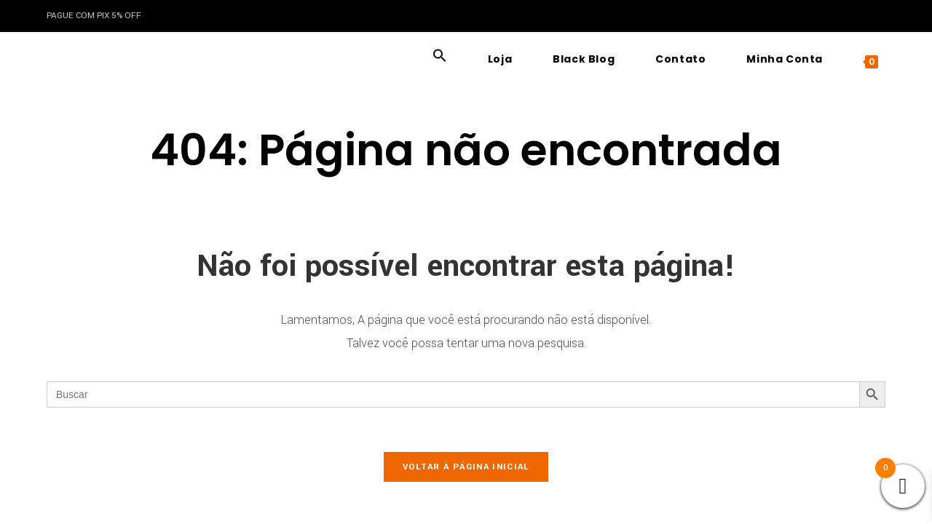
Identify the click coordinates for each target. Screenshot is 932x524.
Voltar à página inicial (466, 467)
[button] (439, 59)
